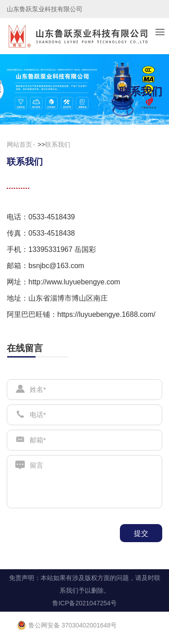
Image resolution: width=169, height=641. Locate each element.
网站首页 (19, 144)
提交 (141, 533)
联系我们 (57, 144)
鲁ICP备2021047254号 (84, 603)
